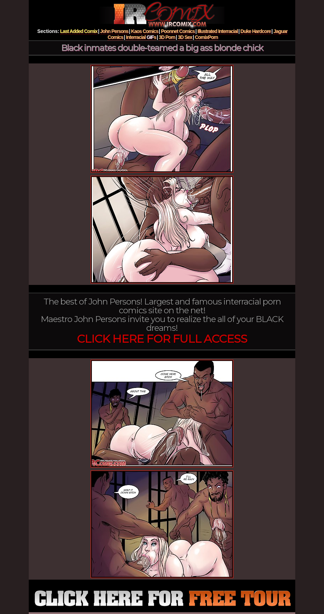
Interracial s (141, 37)
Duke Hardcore (256, 31)
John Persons (114, 31)
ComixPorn (206, 37)
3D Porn (167, 37)
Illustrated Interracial (217, 31)
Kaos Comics (144, 31)
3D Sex (185, 37)
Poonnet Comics (178, 31)
